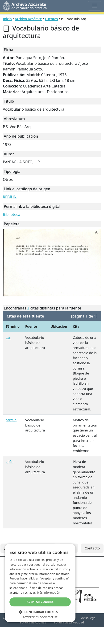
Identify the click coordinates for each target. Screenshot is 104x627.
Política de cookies (33, 622)
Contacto (92, 548)
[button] (40, 612)
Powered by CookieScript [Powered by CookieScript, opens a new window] (40, 617)
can (8, 337)
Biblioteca (11, 214)
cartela (11, 420)
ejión (9, 461)
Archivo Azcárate (28, 19)
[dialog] (40, 583)
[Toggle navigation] (94, 6)
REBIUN (10, 197)
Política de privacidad (69, 622)
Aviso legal (88, 618)
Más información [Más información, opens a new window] (48, 593)
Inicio (7, 19)
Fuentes (51, 19)
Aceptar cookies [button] (40, 602)
